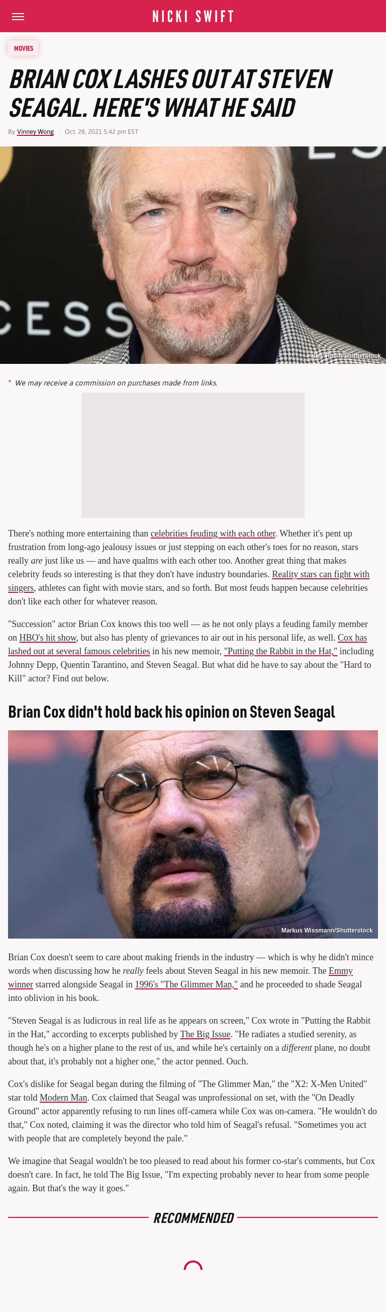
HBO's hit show (48, 638)
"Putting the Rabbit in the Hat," (281, 651)
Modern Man (63, 1098)
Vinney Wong (35, 131)
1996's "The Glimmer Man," (186, 984)
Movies (23, 47)
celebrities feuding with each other (213, 533)
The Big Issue (205, 1034)
